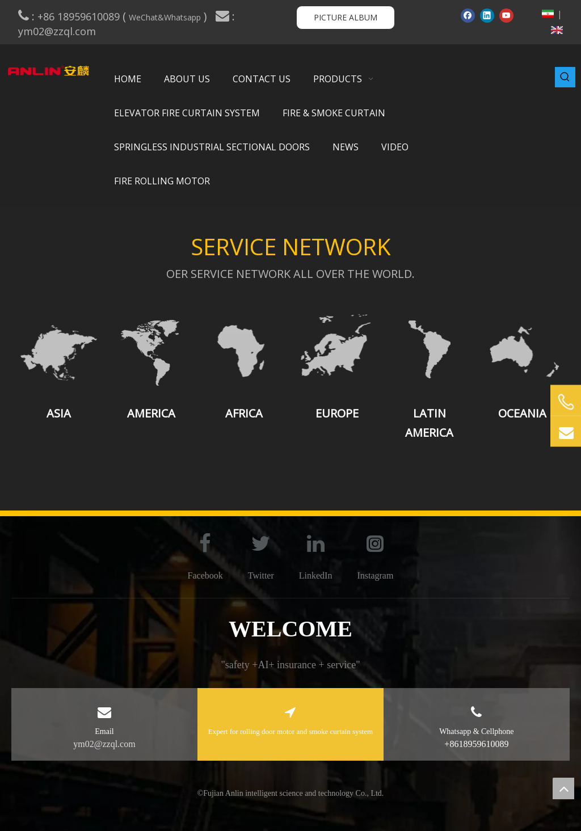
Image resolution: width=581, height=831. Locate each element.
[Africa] (244, 349)
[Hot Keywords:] (565, 77)
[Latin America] (429, 349)
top (563, 788)
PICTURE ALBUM (345, 17)
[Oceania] (522, 349)
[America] (151, 349)
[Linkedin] (487, 15)
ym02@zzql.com (58, 31)
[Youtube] (506, 15)
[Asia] (58, 349)
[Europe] (336, 349)
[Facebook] (468, 15)
